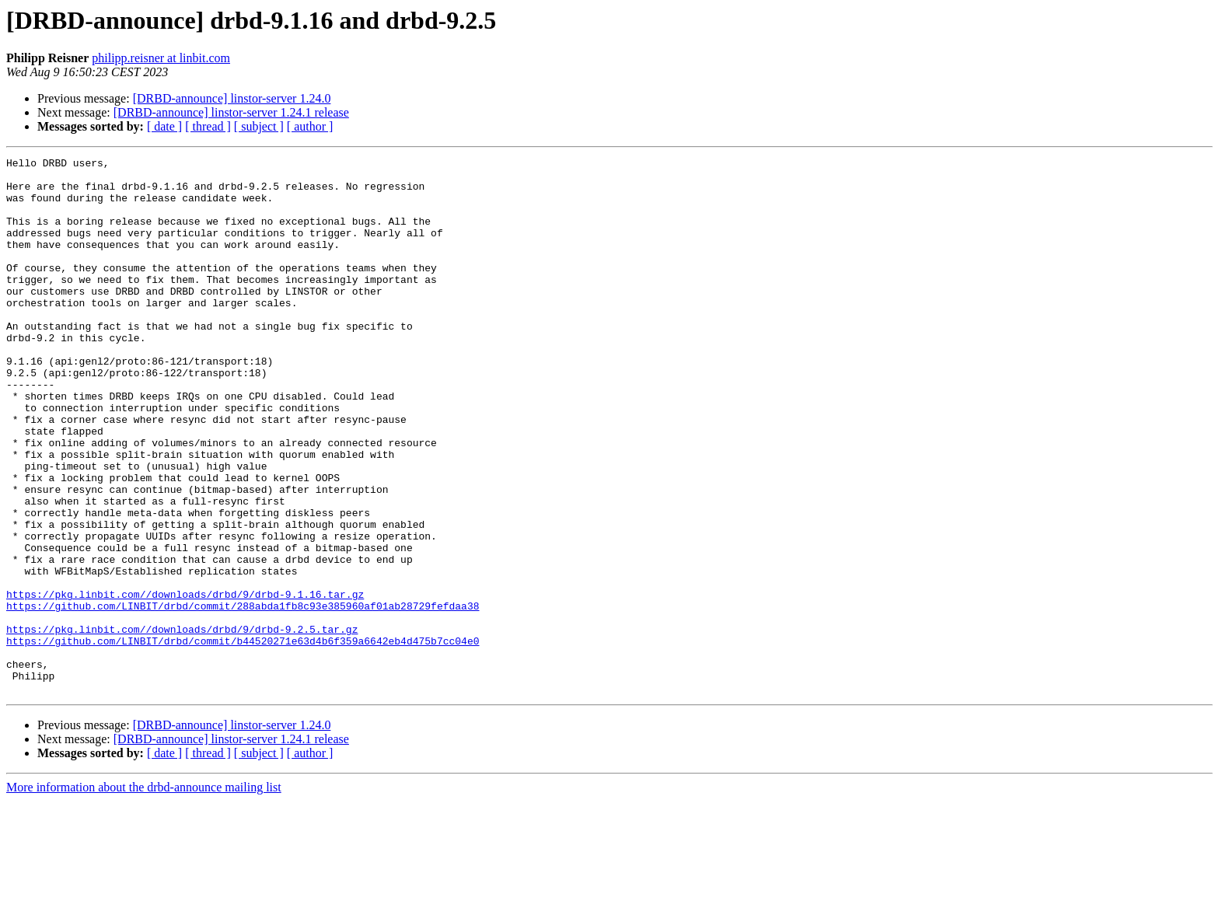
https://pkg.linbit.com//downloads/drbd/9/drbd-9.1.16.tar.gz (185, 683)
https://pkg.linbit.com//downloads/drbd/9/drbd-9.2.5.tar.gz (182, 725)
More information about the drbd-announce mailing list (143, 894)
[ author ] (310, 126)
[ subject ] (259, 126)
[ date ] (164, 126)
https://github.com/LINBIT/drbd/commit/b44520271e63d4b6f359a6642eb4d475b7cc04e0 (242, 739)
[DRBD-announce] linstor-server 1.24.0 (232, 98)
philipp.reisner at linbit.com (161, 58)
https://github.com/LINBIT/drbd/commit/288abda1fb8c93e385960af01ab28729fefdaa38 (242, 697)
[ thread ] (208, 126)
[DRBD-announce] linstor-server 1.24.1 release (231, 112)
